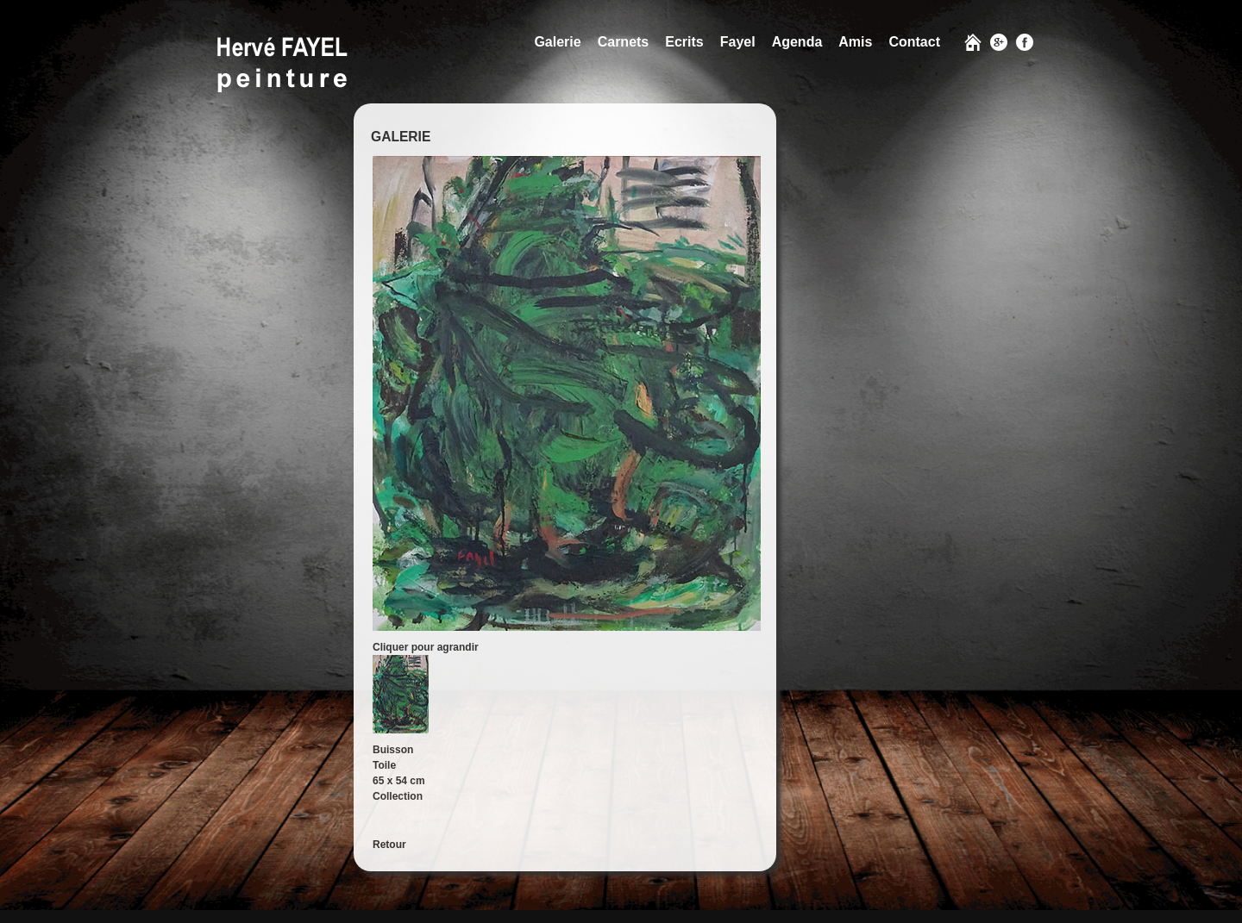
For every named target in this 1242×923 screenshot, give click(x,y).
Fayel (738, 41)
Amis (855, 41)
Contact (914, 41)
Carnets (623, 41)
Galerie (557, 41)
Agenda (797, 41)
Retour (389, 845)
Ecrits (684, 41)
